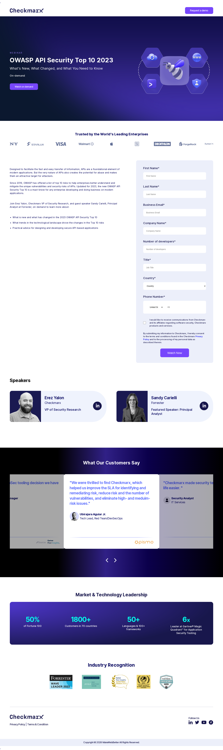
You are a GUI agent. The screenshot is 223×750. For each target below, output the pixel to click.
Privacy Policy (17, 724)
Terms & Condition (37, 724)
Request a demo (199, 10)
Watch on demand (24, 86)
